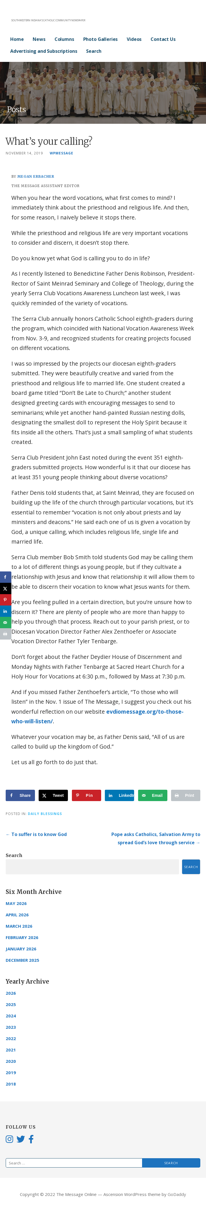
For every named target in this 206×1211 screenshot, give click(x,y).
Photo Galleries (100, 39)
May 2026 (16, 903)
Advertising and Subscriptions (43, 51)
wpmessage (61, 153)
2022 (11, 1038)
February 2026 (22, 937)
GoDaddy (177, 1194)
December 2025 (22, 960)
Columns (64, 39)
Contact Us (163, 39)
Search (93, 51)
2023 (11, 1027)
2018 (11, 1084)
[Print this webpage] (185, 795)
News (39, 39)
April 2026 (17, 914)
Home (17, 39)
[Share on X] (53, 795)
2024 (11, 1016)
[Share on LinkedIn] (119, 795)
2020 (11, 1061)
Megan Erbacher (35, 176)
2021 (11, 1050)
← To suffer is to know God (36, 834)
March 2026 (19, 926)
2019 (11, 1072)
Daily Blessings (45, 813)
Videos (134, 39)
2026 (11, 993)
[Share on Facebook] (20, 795)
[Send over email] (152, 795)
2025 (11, 1004)
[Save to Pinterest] (86, 795)
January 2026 (21, 949)
